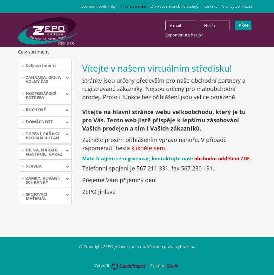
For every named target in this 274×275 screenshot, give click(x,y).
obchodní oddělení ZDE (222, 158)
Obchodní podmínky (98, 6)
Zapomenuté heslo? (184, 35)
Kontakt (210, 6)
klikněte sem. (149, 148)
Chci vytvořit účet (237, 6)
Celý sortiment (41, 65)
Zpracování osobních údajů (174, 6)
